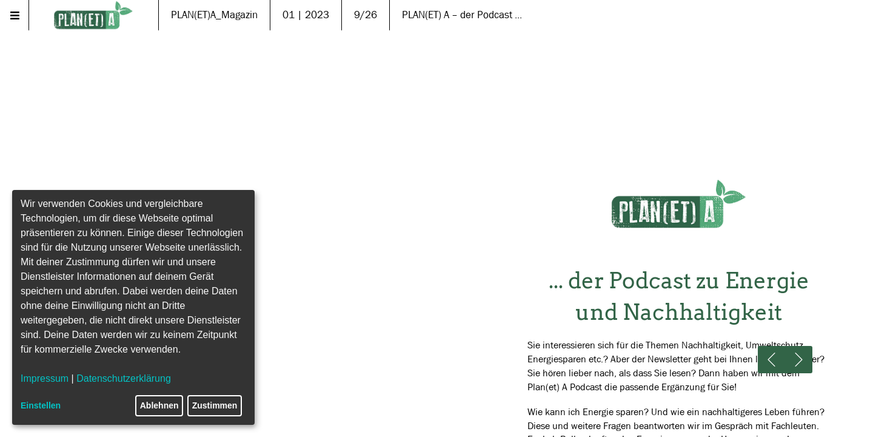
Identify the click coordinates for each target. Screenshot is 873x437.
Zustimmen (215, 405)
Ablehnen (159, 405)
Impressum (45, 378)
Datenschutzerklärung (123, 378)
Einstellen (41, 405)
